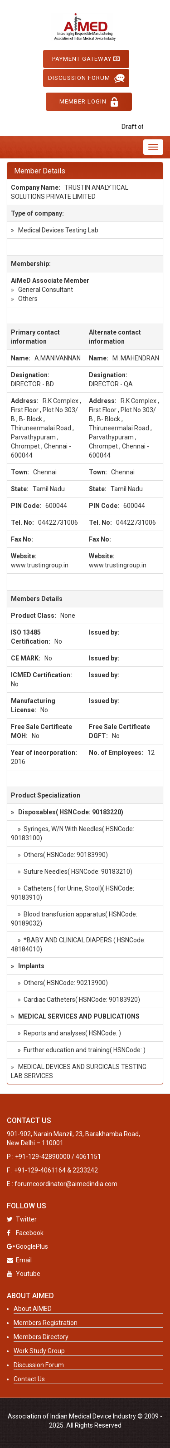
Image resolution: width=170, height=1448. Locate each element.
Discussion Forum (86, 78)
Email (19, 1260)
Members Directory (41, 1336)
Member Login (88, 102)
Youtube (23, 1273)
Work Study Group (39, 1350)
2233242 (85, 1170)
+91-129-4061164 (40, 1170)
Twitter (22, 1219)
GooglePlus (27, 1246)
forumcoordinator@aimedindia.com (66, 1183)
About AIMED (33, 1308)
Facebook (25, 1232)
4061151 (88, 1156)
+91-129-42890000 (42, 1156)
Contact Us (29, 1379)
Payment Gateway (86, 58)
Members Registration (46, 1322)
